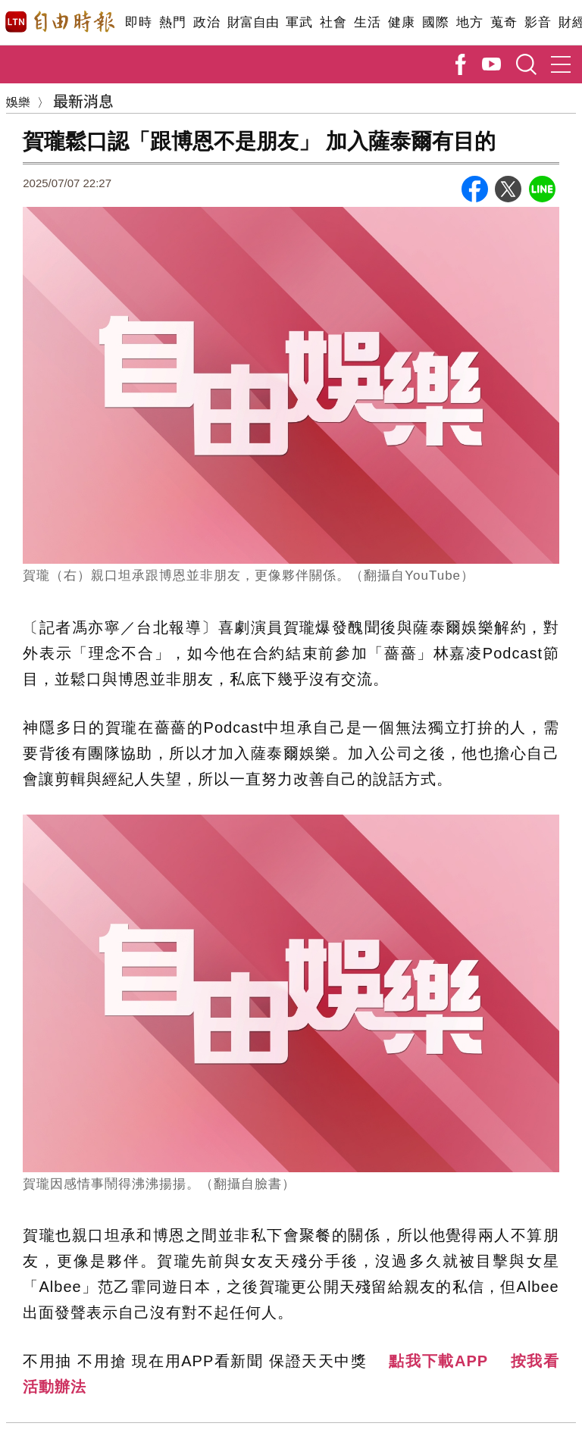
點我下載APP (438, 1361)
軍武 (299, 22)
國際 (435, 22)
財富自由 (252, 22)
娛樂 (18, 101)
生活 (367, 22)
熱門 (172, 22)
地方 (469, 22)
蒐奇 (503, 22)
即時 (138, 22)
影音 (537, 22)
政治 (206, 22)
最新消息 (83, 100)
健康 (401, 22)
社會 (333, 22)
